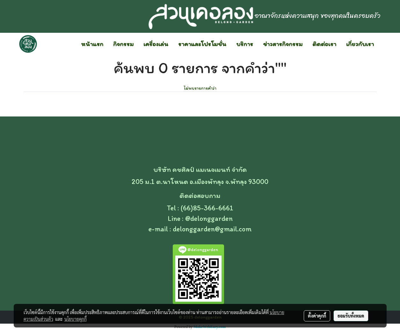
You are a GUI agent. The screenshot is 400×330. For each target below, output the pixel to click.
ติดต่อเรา (324, 44)
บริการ (244, 44)
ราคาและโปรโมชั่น (202, 44)
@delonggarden (209, 218)
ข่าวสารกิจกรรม (282, 44)
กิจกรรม (123, 44)
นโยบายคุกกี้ (75, 319)
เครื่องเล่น (155, 44)
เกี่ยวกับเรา (360, 44)
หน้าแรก (92, 44)
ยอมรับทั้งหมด (351, 316)
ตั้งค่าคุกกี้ (317, 316)
